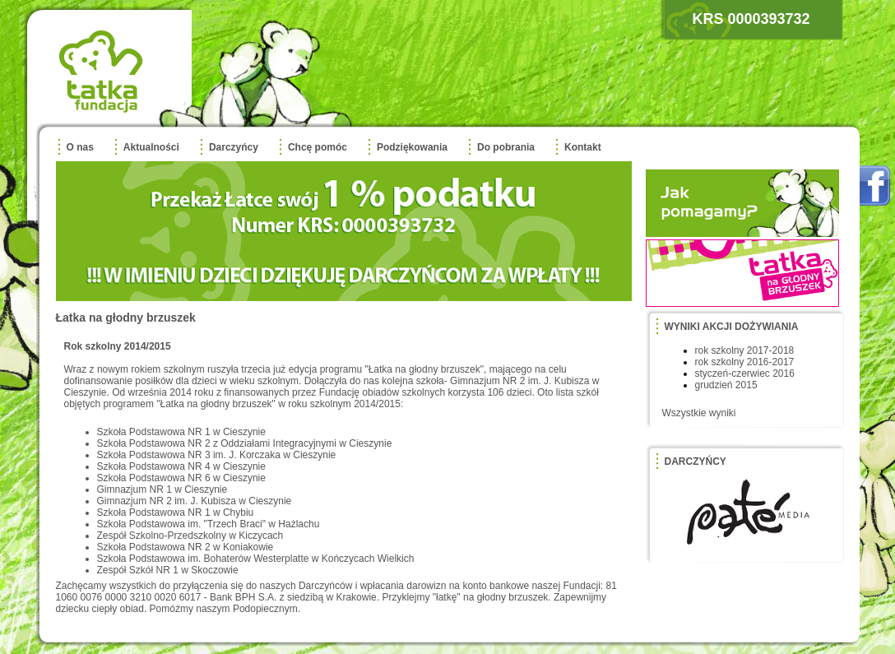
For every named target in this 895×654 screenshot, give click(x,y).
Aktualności (151, 147)
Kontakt (582, 147)
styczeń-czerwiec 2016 (745, 373)
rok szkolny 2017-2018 (745, 350)
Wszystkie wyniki (699, 413)
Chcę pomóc (317, 147)
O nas (80, 147)
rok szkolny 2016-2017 (745, 362)
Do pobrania (506, 147)
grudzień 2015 (726, 385)
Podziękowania (412, 147)
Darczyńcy (233, 147)
